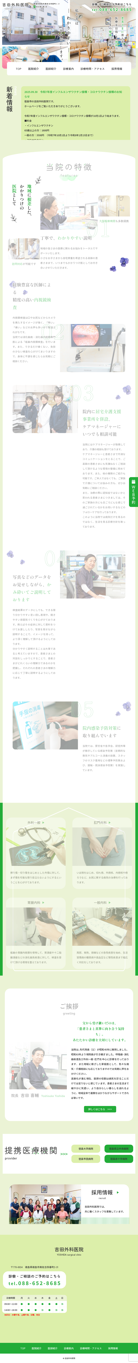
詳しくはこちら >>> (100, 1109)
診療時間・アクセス (93, 68)
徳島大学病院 (86, 1148)
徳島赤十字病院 (118, 1158)
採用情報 (116, 68)
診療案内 (68, 68)
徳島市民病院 (86, 1158)
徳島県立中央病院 (118, 1148)
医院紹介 (33, 68)
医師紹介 (51, 68)
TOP (18, 68)
